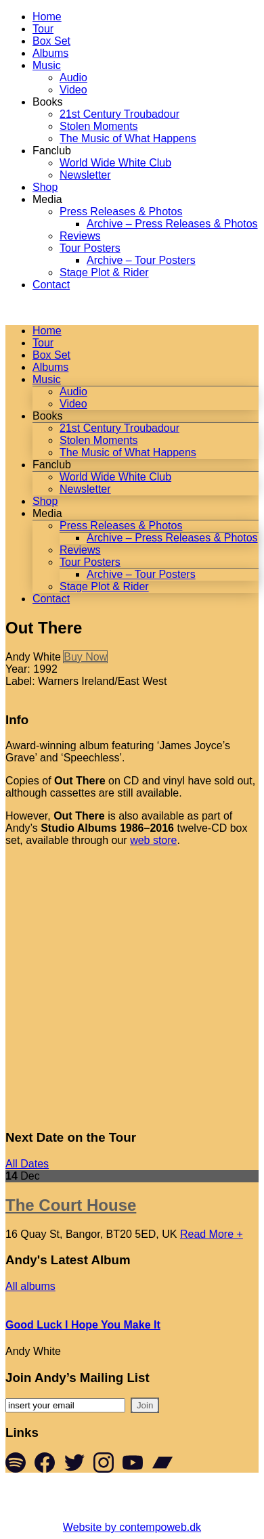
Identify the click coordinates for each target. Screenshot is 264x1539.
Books (47, 102)
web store (153, 840)
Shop (45, 187)
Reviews (80, 236)
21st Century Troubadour (119, 114)
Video (73, 89)
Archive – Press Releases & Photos (172, 223)
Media (47, 199)
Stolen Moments (99, 126)
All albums (30, 1286)
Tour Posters (90, 248)
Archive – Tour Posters (141, 260)
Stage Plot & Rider (104, 272)
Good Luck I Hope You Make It (82, 1325)
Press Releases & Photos (121, 211)
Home (47, 16)
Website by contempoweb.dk (132, 1527)
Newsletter (85, 175)
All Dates (27, 1163)
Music (46, 65)
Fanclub (51, 150)
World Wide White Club (115, 163)
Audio (73, 77)
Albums (50, 53)
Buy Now (85, 657)
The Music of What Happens (128, 138)
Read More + (211, 1234)
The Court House (70, 1205)
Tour (42, 29)
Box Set (51, 41)
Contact (51, 284)
